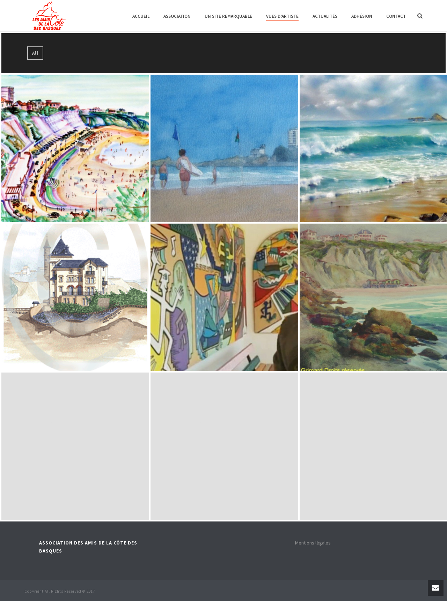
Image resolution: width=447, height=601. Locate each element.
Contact (396, 16)
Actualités (325, 16)
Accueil (140, 16)
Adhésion (361, 16)
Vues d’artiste (282, 16)
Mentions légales (313, 543)
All (35, 53)
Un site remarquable (228, 16)
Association (177, 16)
